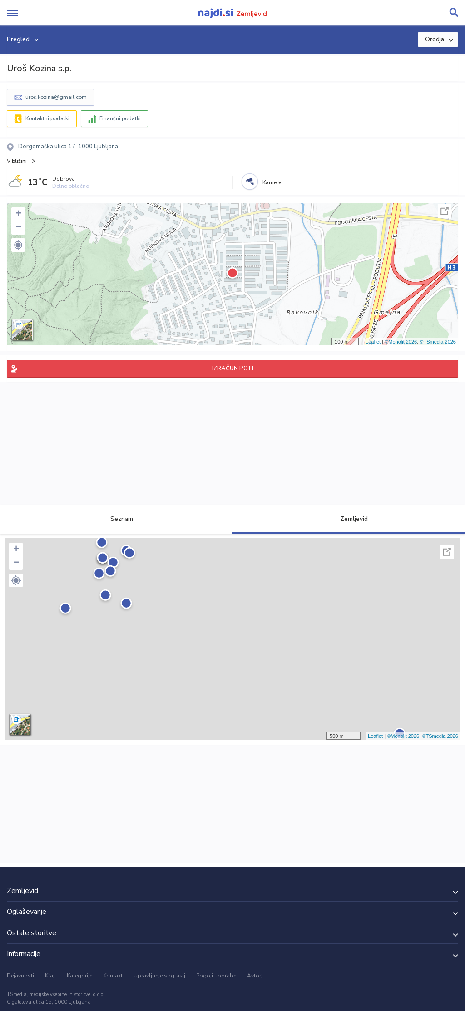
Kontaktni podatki (47, 118)
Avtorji (255, 975)
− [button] (18, 228)
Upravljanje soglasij (159, 975)
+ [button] (18, 214)
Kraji (50, 975)
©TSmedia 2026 (438, 341)
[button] (18, 245)
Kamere (271, 182)
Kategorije (79, 975)
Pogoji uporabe (216, 975)
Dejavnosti (20, 975)
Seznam (116, 519)
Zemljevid (349, 519)
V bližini (17, 161)
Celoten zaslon (444, 211)
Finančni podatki (120, 118)
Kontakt (113, 975)
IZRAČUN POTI (232, 368)
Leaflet (373, 341)
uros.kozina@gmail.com (56, 97)
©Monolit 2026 (401, 341)
